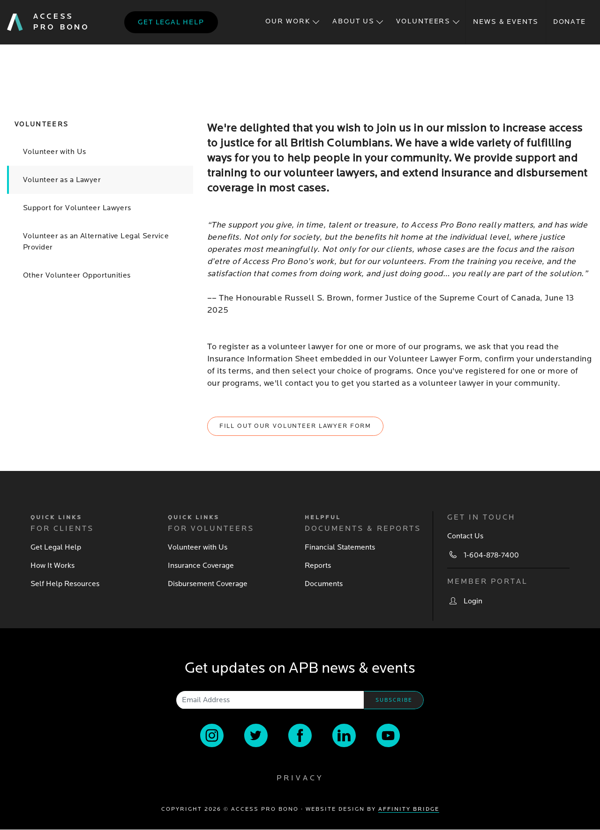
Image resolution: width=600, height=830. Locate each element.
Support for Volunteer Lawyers (77, 208)
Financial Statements (340, 547)
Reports (318, 565)
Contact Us (465, 536)
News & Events (505, 22)
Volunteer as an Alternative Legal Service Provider (96, 241)
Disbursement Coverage (208, 584)
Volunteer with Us (54, 151)
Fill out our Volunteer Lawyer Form (295, 426)
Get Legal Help (55, 547)
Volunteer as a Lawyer (62, 180)
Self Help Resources (64, 584)
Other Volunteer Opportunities (77, 275)
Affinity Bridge (408, 809)
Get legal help (171, 22)
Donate (569, 22)
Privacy (300, 778)
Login (473, 601)
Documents (324, 584)
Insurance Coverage (201, 565)
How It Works (52, 565)
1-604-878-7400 (491, 555)
